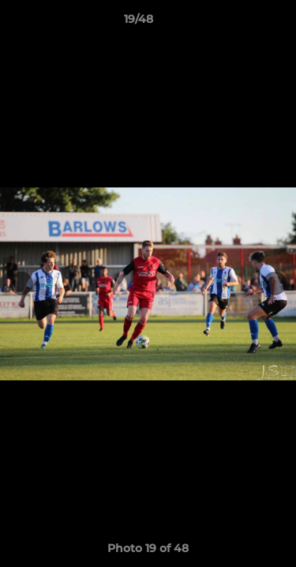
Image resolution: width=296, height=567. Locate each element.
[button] (239, 23)
